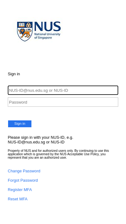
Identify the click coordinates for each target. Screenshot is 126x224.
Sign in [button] (19, 123)
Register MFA (20, 189)
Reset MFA (17, 199)
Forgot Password (23, 180)
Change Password (24, 171)
